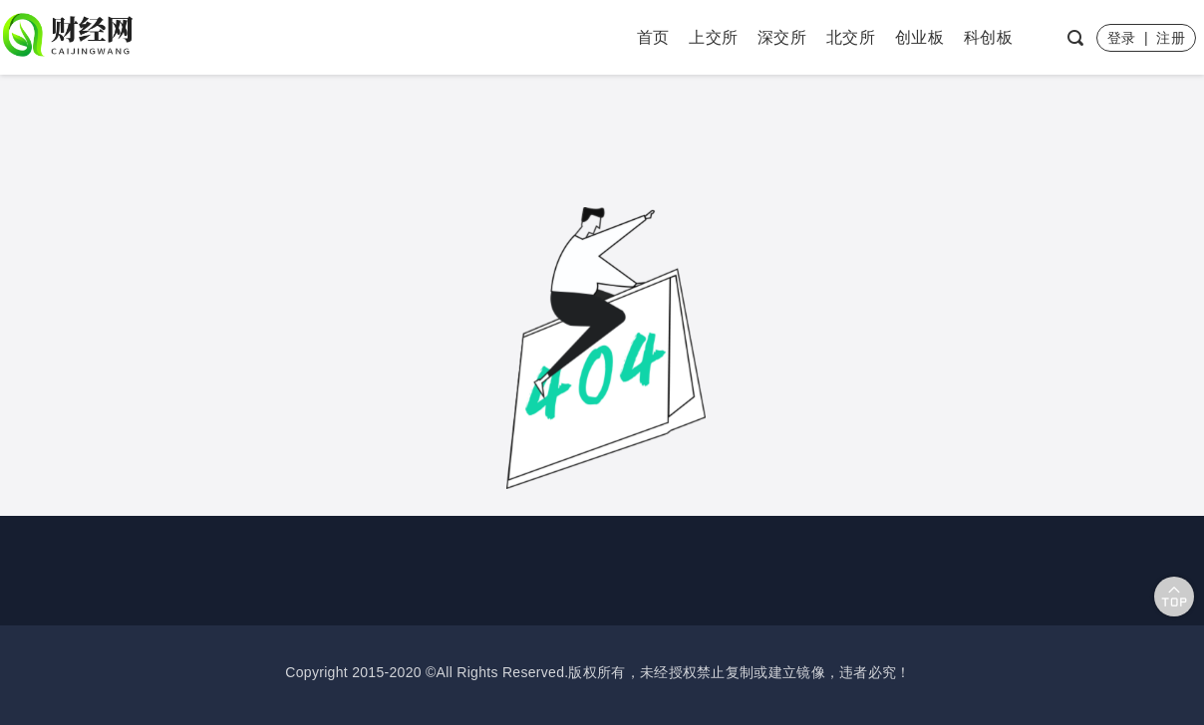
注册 (1170, 38)
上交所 (713, 37)
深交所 (781, 37)
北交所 (850, 37)
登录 (1121, 38)
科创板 (988, 37)
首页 (653, 37)
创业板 (919, 37)
